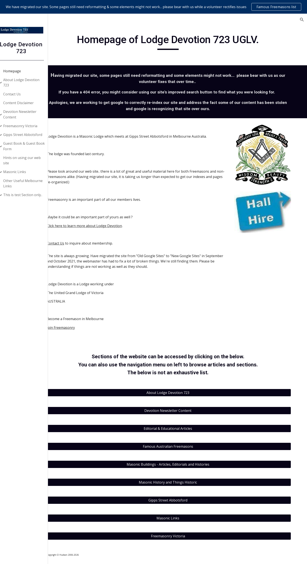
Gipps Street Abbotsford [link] (28, 134)
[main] (180, 42)
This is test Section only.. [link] (28, 194)
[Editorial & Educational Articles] (180, 428)
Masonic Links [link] (20, 171)
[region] (153, 7)
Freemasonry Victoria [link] (26, 126)
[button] (302, 20)
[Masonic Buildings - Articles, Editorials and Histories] (180, 464)
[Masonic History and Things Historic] (180, 482)
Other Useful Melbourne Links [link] (28, 183)
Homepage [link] (17, 71)
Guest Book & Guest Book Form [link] (29, 146)
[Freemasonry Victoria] (180, 536)
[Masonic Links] (180, 518)
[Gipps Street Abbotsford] (180, 500)
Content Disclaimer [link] (24, 103)
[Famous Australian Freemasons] (180, 446)
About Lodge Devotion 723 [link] (27, 82)
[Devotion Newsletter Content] (180, 410)
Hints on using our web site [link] (27, 160)
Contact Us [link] (17, 94)
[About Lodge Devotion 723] (180, 392)
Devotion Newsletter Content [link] (25, 114)
